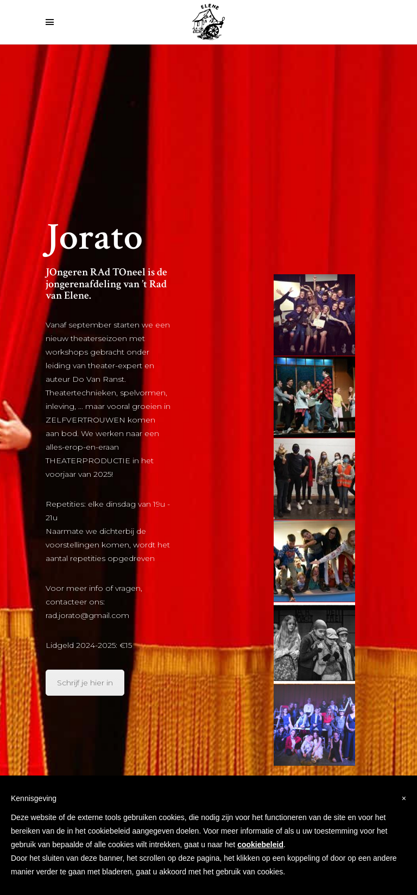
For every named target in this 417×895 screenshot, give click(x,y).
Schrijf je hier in (85, 683)
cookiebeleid (260, 844)
